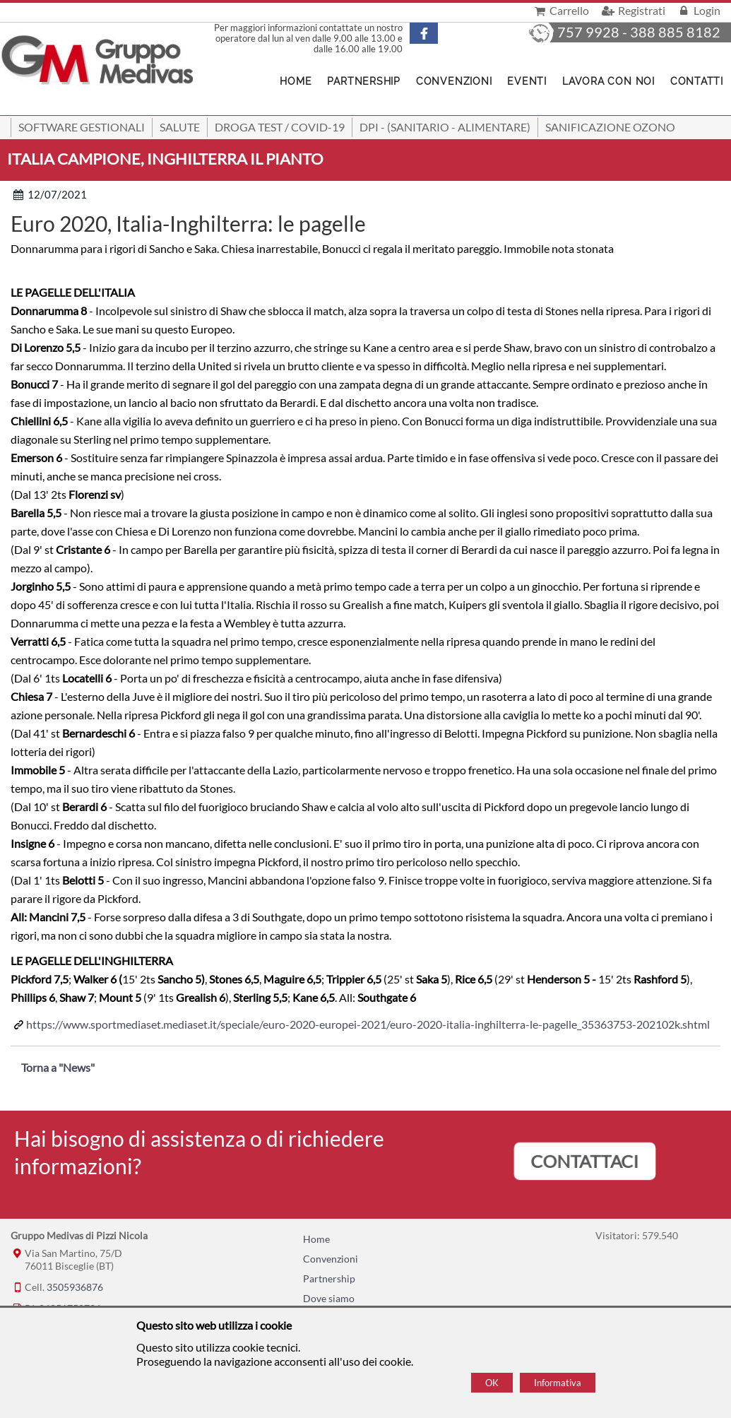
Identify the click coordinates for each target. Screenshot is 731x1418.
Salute (180, 127)
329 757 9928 (574, 31)
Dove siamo (329, 1298)
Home (316, 1239)
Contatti (696, 81)
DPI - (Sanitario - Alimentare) (444, 127)
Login (698, 10)
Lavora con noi (608, 81)
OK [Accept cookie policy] (492, 1382)
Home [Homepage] (295, 81)
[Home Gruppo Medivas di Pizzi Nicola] (98, 61)
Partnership (363, 81)
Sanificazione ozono (610, 127)
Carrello (560, 10)
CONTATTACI (585, 1161)
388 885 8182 (675, 31)
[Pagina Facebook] (432, 33)
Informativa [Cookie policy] (557, 1382)
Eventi (527, 81)
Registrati (632, 10)
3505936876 (75, 1287)
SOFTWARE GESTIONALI (81, 127)
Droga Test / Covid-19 (280, 127)
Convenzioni (454, 81)
